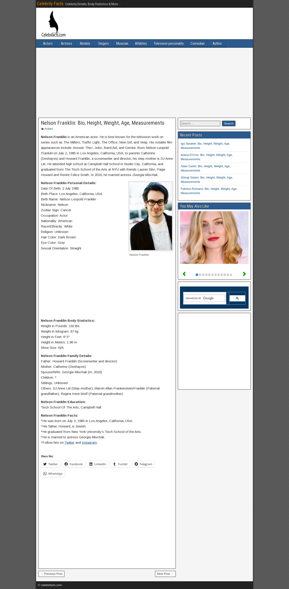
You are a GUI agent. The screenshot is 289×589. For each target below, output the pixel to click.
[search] (204, 298)
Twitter (70, 442)
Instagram (89, 442)
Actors (48, 43)
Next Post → (165, 573)
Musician (122, 43)
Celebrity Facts (50, 3)
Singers (103, 43)
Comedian (198, 43)
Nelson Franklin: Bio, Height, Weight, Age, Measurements (102, 123)
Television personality (169, 43)
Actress (66, 43)
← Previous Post (51, 573)
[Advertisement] (144, 82)
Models (85, 43)
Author (217, 43)
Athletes (141, 43)
